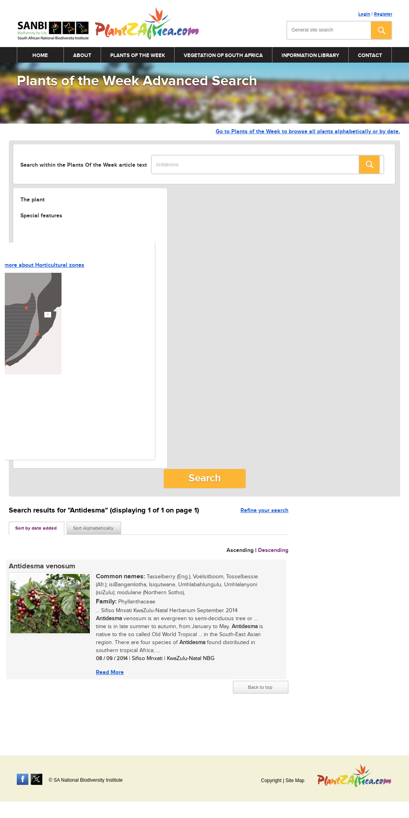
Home (40, 55)
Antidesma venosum (42, 566)
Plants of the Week (137, 55)
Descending (273, 550)
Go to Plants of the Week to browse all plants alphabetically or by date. (308, 131)
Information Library (310, 55)
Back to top (260, 687)
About (82, 55)
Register (383, 14)
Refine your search (264, 510)
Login (364, 14)
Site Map (295, 780)
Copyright (271, 780)
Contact (370, 55)
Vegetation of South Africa (223, 55)
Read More (110, 672)
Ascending (240, 550)
